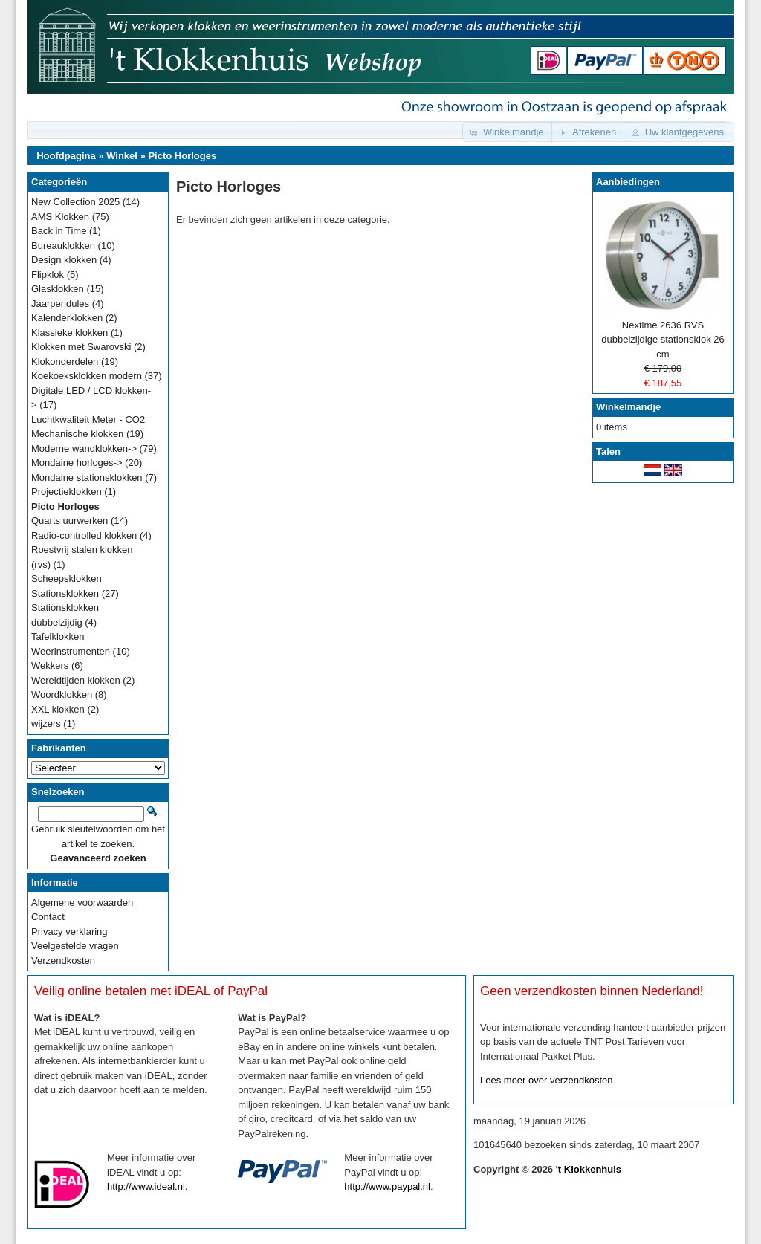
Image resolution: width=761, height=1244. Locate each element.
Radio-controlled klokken (84, 535)
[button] (508, 132)
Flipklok (47, 274)
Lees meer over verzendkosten (546, 1080)
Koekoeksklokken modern (86, 375)
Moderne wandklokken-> (84, 448)
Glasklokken (57, 288)
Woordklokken (61, 694)
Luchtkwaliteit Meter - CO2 (88, 419)
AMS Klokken (60, 216)
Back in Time (58, 230)
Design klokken (64, 259)
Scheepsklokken (66, 578)
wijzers (46, 723)
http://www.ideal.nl (146, 1186)
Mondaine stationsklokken (87, 477)
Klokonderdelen (64, 361)
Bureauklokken (63, 245)
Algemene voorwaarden (82, 902)
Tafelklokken (58, 636)
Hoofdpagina (65, 155)
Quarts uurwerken (69, 520)
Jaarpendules (60, 303)
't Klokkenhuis (588, 1169)
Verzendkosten (63, 960)
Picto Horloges (182, 155)
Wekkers (49, 665)
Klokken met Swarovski (81, 346)
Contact (48, 916)
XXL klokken (58, 709)
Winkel (121, 155)
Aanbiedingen (628, 181)
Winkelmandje (628, 406)
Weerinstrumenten (70, 651)
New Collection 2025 (75, 201)
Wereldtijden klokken (75, 680)
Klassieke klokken (69, 332)
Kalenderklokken (67, 317)
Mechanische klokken (77, 433)
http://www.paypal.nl (387, 1186)
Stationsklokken (65, 593)
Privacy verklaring (69, 931)
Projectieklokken (66, 491)
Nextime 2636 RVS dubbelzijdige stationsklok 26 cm (663, 340)
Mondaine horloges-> (77, 462)
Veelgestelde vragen (75, 945)
